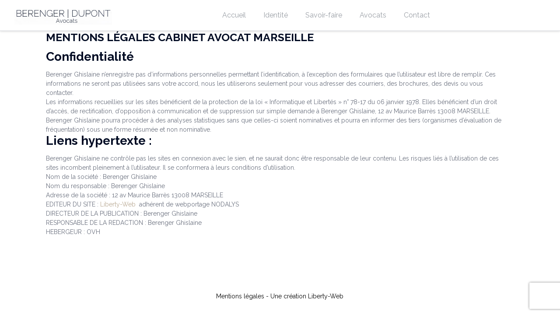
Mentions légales (240, 296)
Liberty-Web (118, 204)
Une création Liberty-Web (306, 296)
